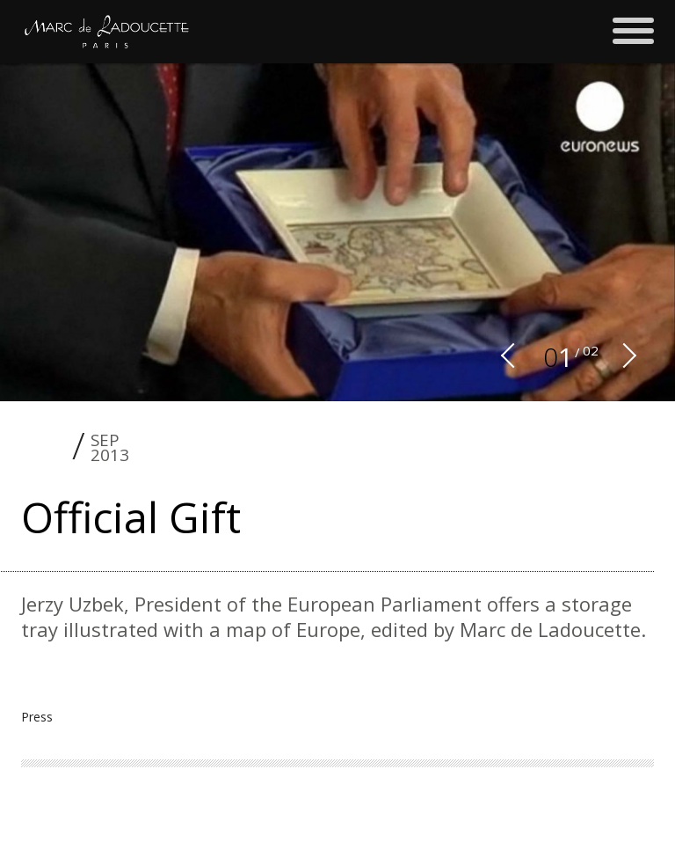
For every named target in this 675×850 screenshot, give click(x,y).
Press (37, 716)
